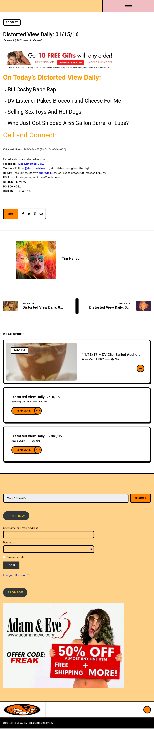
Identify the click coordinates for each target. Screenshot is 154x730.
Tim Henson (72, 258)
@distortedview (34, 168)
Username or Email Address (20, 528)
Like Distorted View (31, 164)
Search (140, 498)
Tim (116, 359)
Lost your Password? (16, 575)
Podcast (12, 22)
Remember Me (13, 557)
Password (9, 542)
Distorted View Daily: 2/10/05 (35, 397)
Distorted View (44, 723)
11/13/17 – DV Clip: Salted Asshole (111, 354)
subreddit (45, 173)
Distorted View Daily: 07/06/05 (36, 436)
